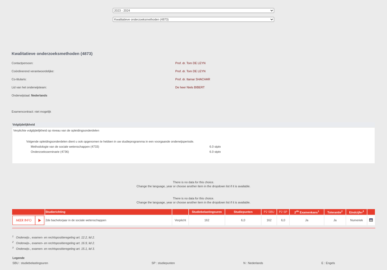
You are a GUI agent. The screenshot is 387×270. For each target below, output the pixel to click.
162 (206, 220)
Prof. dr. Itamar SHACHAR (192, 79)
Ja (307, 220)
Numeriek (356, 220)
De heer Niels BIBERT (190, 87)
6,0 (243, 220)
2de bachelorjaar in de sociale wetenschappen (75, 220)
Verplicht (180, 220)
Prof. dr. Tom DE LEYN (190, 63)
